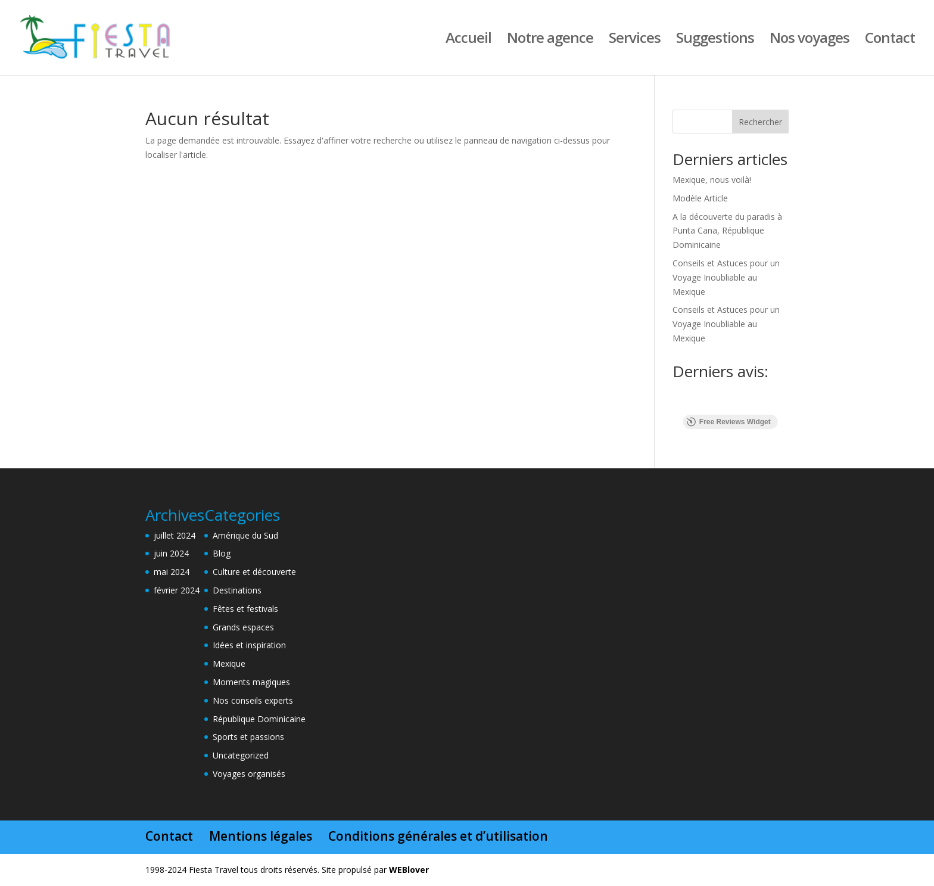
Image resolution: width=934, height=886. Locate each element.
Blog (222, 553)
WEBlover (409, 869)
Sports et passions (248, 736)
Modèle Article (700, 198)
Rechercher (760, 122)
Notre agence (550, 40)
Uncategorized (241, 755)
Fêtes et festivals (245, 608)
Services (635, 40)
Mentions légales (260, 836)
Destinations (237, 590)
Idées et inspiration (249, 645)
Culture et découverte (254, 571)
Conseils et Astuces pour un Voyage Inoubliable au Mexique (726, 277)
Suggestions (715, 40)
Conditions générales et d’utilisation (438, 836)
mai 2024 (171, 571)
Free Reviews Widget (729, 422)
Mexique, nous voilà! (712, 179)
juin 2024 (171, 553)
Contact (890, 40)
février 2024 (177, 590)
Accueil (468, 40)
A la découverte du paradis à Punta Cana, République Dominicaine (727, 231)
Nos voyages (809, 40)
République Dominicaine (259, 719)
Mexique (229, 663)
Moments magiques (251, 682)
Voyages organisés (249, 773)
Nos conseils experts (253, 700)
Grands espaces (243, 627)
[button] (672, 402)
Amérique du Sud (245, 535)
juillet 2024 (174, 535)
